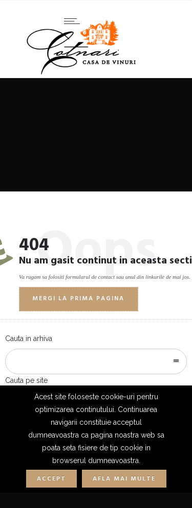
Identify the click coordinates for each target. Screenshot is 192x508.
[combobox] (96, 361)
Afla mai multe (124, 479)
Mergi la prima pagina (78, 299)
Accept (51, 479)
